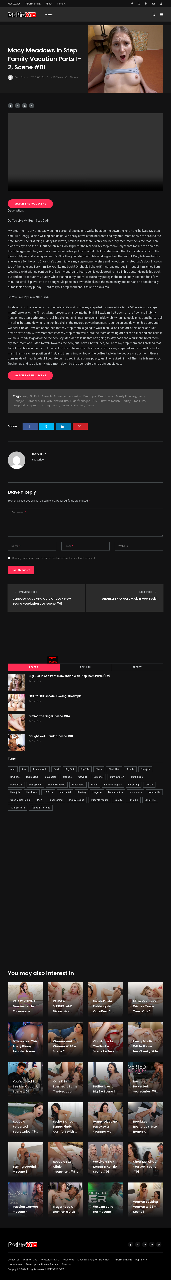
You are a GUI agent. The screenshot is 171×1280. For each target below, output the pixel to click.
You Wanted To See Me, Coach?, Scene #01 (25, 1086)
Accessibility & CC (50, 1259)
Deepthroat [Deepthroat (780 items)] (16, 784)
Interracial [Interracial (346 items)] (65, 791)
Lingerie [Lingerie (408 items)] (97, 791)
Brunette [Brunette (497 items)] (15, 776)
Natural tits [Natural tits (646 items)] (154, 791)
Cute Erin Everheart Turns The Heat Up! (65, 1086)
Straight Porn (50, 405)
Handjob (19, 401)
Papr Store (141, 1259)
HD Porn (46, 401)
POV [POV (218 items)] (39, 799)
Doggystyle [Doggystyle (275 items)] (35, 784)
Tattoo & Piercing (72, 405)
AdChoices (68, 1259)
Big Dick (35, 396)
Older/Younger (80, 401)
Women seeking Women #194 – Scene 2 (65, 1046)
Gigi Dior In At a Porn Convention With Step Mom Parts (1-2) (70, 675)
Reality (126, 401)
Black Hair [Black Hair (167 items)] (114, 768)
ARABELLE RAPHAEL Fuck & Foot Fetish (130, 598)
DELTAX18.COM (55, 1268)
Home (48, 16)
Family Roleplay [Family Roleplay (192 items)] (113, 784)
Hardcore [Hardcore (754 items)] (31, 791)
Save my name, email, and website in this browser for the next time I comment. (53, 558)
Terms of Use (30, 1259)
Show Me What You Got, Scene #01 (144, 1166)
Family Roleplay (126, 396)
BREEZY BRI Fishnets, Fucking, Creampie (56, 695)
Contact (61, 3)
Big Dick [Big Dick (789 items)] (69, 768)
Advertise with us (123, 1259)
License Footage (49, 1264)
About (49, 3)
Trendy (137, 667)
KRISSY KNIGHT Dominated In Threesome (24, 1006)
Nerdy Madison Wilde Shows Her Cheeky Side (145, 1046)
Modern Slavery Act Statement (93, 1259)
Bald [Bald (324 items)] (56, 768)
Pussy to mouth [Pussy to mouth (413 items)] (99, 799)
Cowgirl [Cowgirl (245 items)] (82, 776)
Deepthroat (106, 396)
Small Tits (139, 401)
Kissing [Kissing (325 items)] (81, 791)
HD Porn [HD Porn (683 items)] (48, 791)
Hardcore (33, 401)
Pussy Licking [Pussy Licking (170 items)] (76, 799)
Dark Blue (39, 454)
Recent (33, 667)
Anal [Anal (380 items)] (12, 768)
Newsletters (16, 1264)
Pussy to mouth (110, 401)
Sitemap (66, 1264)
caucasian (74, 396)
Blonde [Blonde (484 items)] (130, 768)
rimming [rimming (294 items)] (133, 799)
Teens (90, 405)
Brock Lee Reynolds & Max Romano (145, 1126)
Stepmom (33, 405)
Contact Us (13, 1259)
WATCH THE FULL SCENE (30, 203)
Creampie (89, 396)
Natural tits (61, 401)
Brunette (60, 396)
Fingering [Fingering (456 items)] (133, 784)
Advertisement (33, 3)
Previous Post (25, 592)
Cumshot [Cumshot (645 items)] (98, 776)
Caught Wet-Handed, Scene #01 (52, 736)
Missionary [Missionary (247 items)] (135, 791)
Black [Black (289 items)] (99, 768)
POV (95, 401)
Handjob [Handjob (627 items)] (15, 791)
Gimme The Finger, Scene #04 (50, 715)
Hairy (141, 396)
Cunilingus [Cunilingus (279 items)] (137, 776)
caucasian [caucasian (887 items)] (50, 776)
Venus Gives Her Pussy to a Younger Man (105, 1126)
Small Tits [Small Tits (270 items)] (150, 799)
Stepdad (19, 405)
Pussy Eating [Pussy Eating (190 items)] (56, 799)
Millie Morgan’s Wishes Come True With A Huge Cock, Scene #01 (144, 1011)
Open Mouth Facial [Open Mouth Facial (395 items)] (20, 799)
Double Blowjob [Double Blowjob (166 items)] (56, 784)
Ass (25, 396)
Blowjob (47, 396)
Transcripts (32, 1264)
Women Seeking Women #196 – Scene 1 (145, 1206)
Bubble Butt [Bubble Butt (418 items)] (32, 776)
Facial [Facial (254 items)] (94, 784)
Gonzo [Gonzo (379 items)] (149, 784)
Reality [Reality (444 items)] (118, 799)
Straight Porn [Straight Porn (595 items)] (17, 807)
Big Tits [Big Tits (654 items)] (85, 768)
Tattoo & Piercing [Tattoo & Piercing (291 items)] (41, 807)
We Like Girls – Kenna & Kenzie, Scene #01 (105, 1166)
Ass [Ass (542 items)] (24, 768)
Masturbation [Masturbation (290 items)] (115, 791)
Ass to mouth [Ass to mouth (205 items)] (40, 768)
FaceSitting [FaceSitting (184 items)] (78, 784)
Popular (85, 667)
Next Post (148, 592)
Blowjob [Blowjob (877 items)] (145, 768)
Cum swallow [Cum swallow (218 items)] (117, 776)
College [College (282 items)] (67, 776)
